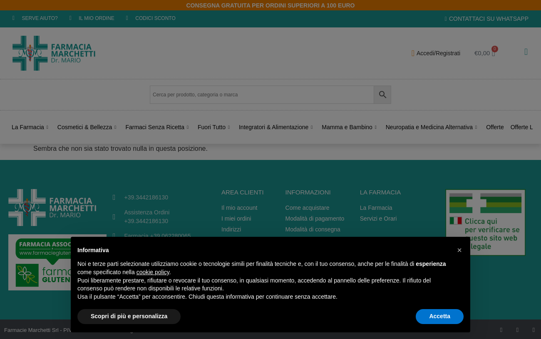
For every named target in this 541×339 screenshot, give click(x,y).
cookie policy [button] (152, 272)
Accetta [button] (439, 316)
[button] (459, 250)
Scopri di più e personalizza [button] (129, 316)
